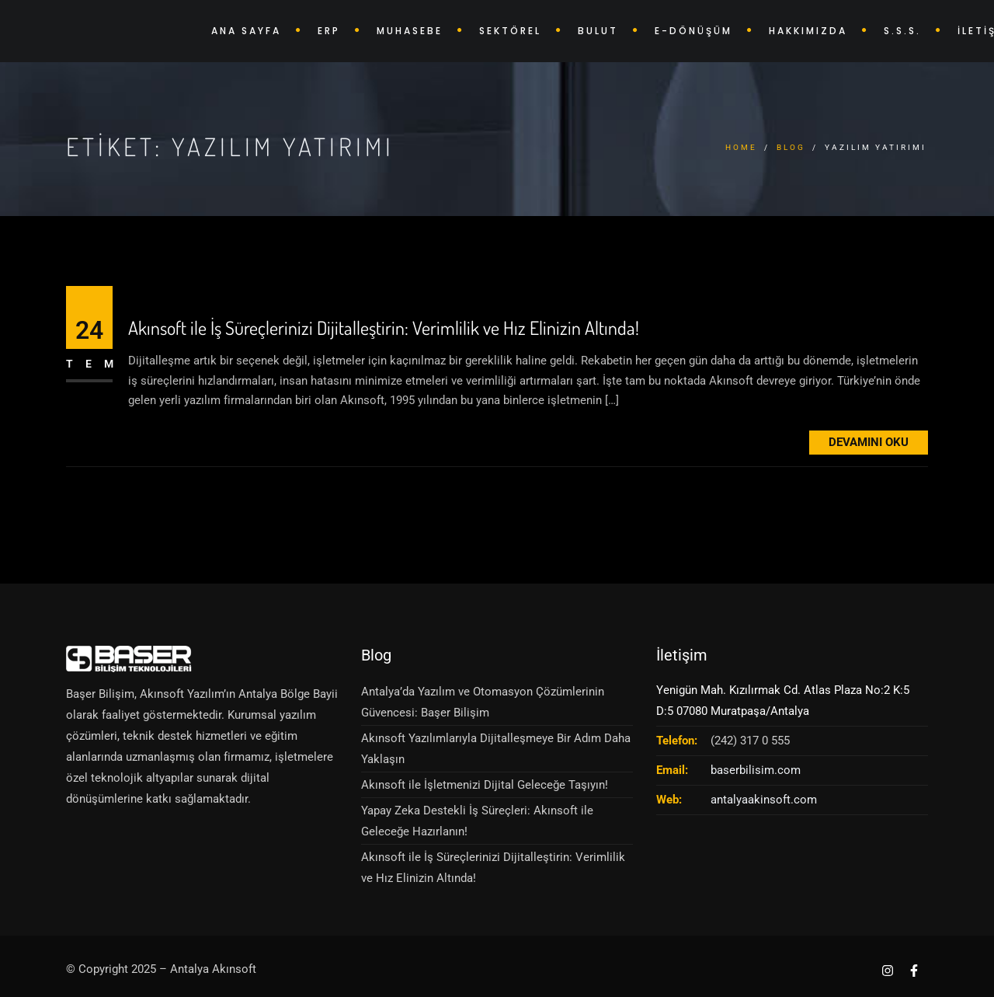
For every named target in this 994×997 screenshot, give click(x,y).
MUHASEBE (410, 30)
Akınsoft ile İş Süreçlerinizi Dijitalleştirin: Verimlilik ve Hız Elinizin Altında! (383, 328)
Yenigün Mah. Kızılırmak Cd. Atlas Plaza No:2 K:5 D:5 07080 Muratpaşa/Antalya (782, 700)
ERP (329, 30)
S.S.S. (902, 30)
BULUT (598, 30)
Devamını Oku (869, 442)
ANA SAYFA (246, 30)
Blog (791, 147)
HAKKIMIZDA (808, 30)
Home (741, 147)
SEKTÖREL (510, 30)
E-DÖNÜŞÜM (693, 30)
